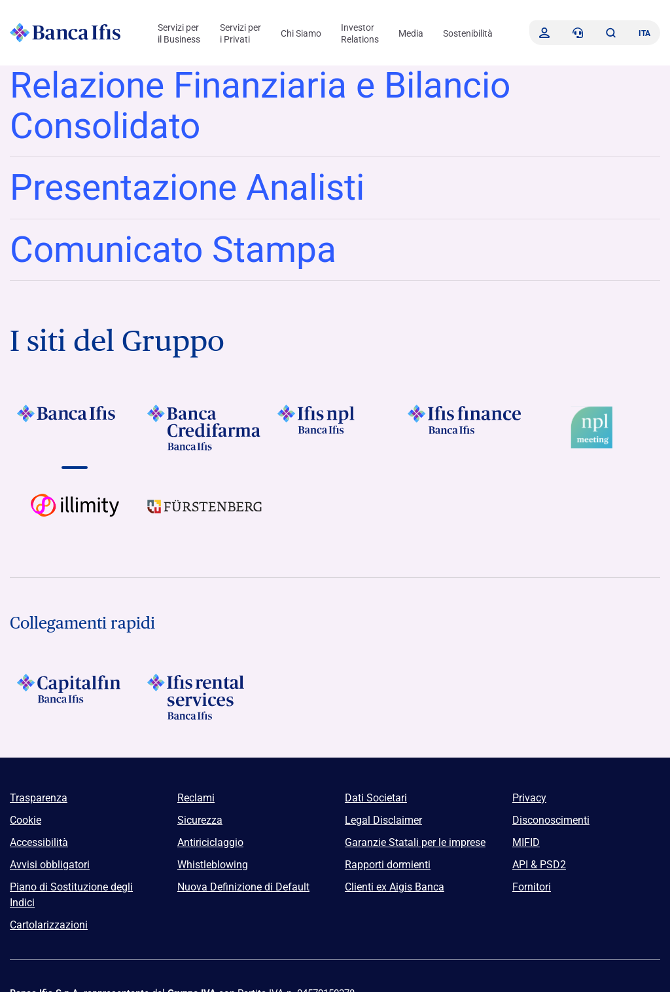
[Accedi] (544, 33)
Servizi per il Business (179, 33)
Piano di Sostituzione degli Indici (71, 895)
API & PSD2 (539, 864)
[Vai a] (335, 427)
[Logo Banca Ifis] (65, 33)
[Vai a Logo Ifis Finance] (465, 427)
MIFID (526, 842)
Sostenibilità (468, 33)
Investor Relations (360, 33)
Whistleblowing (212, 864)
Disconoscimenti (551, 820)
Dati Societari (376, 798)
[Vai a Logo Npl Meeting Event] (595, 427)
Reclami (196, 798)
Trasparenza (38, 798)
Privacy (529, 798)
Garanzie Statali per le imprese (415, 842)
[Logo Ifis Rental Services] (205, 697)
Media (410, 33)
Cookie (25, 820)
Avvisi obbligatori (50, 864)
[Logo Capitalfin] (75, 697)
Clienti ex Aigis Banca (394, 887)
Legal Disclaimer (383, 820)
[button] (610, 33)
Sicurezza (199, 820)
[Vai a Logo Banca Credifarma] (205, 427)
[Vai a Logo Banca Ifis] (75, 427)
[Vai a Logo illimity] (75, 516)
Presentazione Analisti (187, 187)
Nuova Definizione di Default (243, 887)
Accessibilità (39, 842)
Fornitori (531, 887)
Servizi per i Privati (240, 33)
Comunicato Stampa (173, 249)
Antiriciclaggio (210, 842)
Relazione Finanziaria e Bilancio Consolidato (260, 105)
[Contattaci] (578, 33)
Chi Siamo (301, 33)
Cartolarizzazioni (49, 925)
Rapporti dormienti (388, 864)
